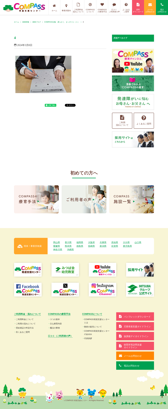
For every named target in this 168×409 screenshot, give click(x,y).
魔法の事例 (55, 328)
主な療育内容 (56, 324)
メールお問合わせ (150, 8)
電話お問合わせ (162, 8)
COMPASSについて (90, 8)
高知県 (114, 242)
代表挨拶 (88, 338)
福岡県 (79, 242)
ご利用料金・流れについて (27, 314)
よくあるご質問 (126, 8)
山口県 (138, 242)
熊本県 (68, 246)
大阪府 (91, 242)
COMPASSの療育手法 (102, 8)
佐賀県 (114, 246)
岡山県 (56, 242)
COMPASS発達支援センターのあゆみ (96, 332)
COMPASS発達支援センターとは (96, 320)
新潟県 (103, 246)
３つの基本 (55, 319)
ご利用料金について (25, 319)
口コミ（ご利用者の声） (60, 336)
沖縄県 (70, 249)
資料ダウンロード (138, 8)
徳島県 (79, 246)
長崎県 (91, 246)
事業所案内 (66, 8)
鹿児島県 (127, 246)
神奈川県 (57, 249)
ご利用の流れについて (26, 324)
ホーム (54, 8)
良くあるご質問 (23, 332)
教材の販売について (93, 327)
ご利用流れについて (122, 120)
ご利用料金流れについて (78, 8)
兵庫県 (103, 242)
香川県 (68, 242)
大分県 (126, 242)
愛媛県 (56, 246)
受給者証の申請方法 (25, 328)
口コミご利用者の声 (114, 8)
